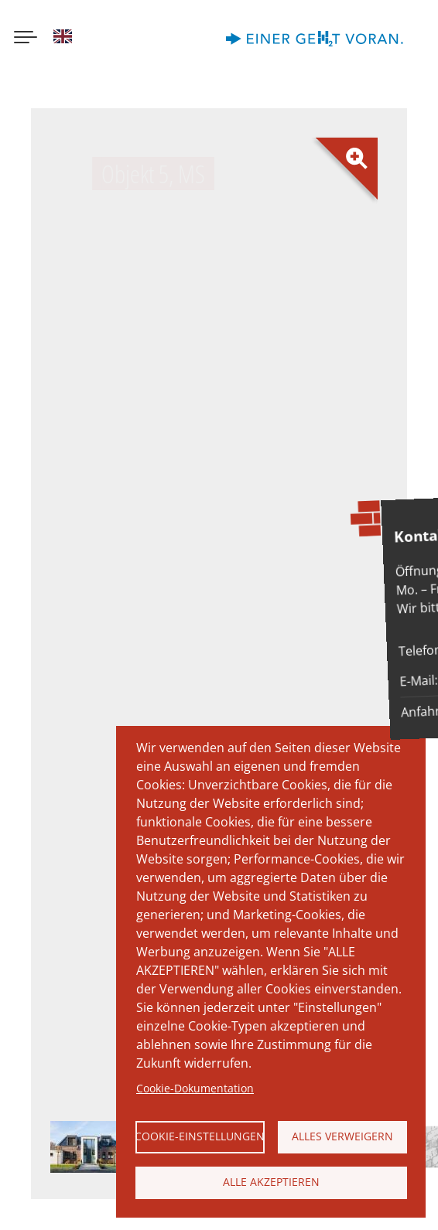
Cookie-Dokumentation (195, 1088)
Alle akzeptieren (271, 1181)
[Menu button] (25, 38)
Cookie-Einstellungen (200, 1136)
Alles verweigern (342, 1136)
